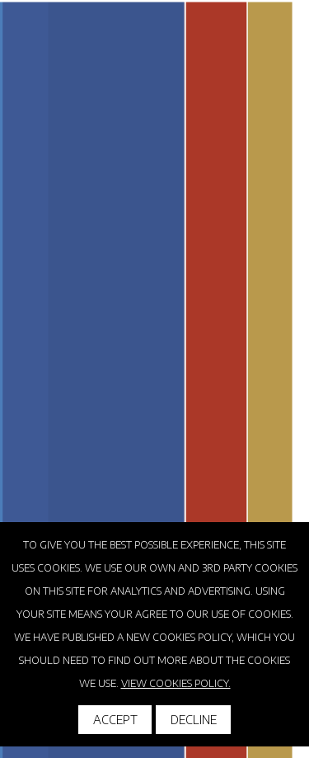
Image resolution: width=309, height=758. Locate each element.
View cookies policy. (176, 683)
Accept (115, 720)
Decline (194, 720)
